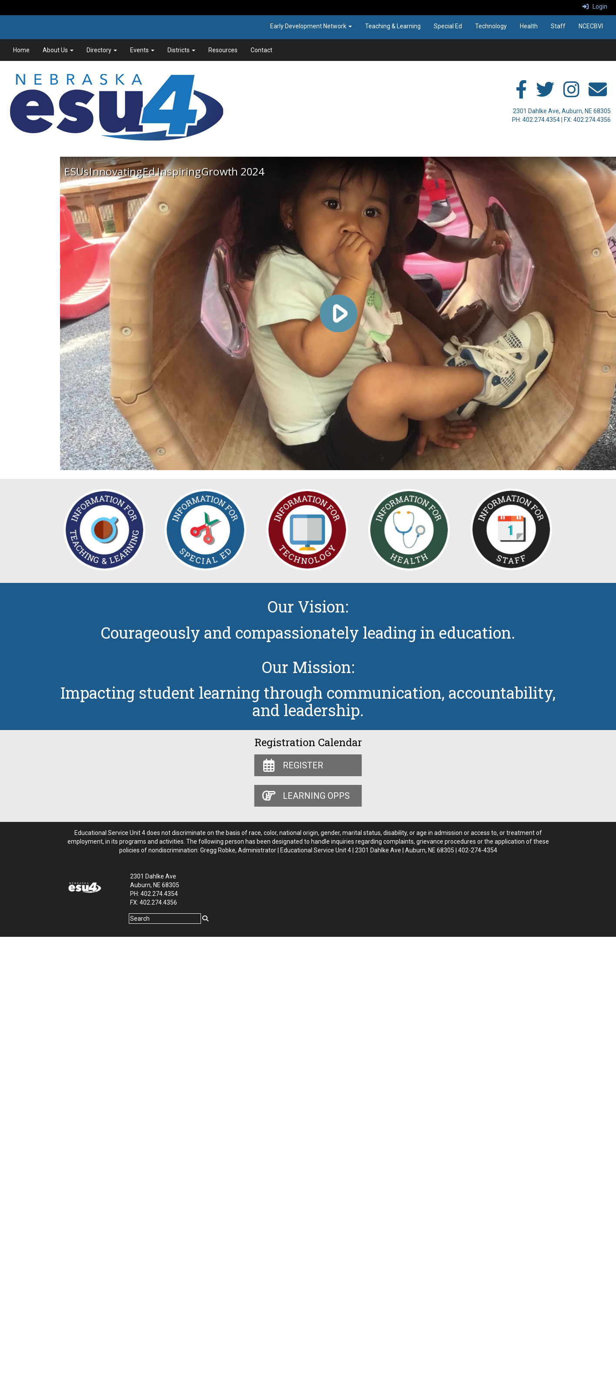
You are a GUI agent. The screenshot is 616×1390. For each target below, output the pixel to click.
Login (595, 6)
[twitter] (545, 94)
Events (142, 50)
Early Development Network (311, 26)
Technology (491, 26)
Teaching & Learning (393, 26)
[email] (598, 94)
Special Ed (448, 26)
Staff (558, 26)
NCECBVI (591, 26)
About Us (58, 50)
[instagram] (571, 94)
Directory (102, 50)
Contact (261, 50)
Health (529, 26)
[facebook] (521, 94)
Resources (223, 50)
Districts (181, 50)
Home (21, 50)
